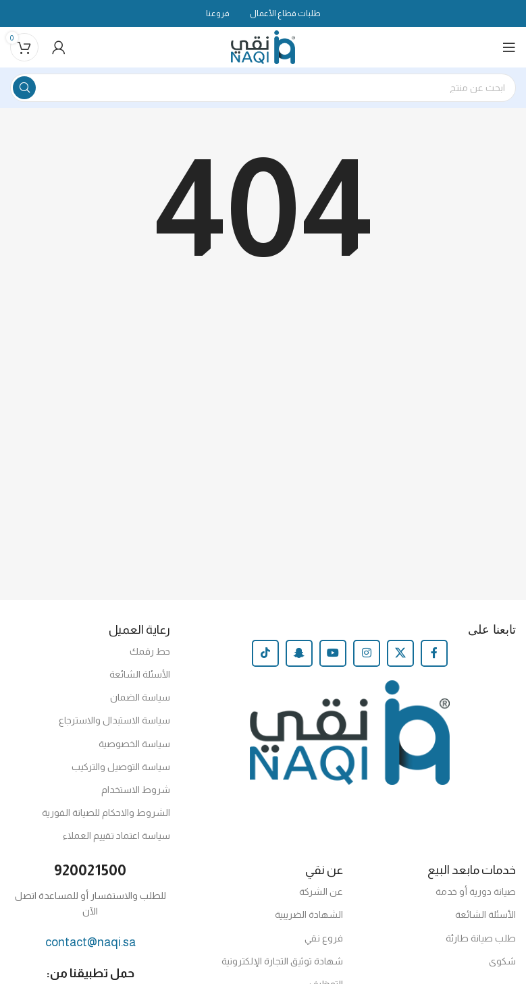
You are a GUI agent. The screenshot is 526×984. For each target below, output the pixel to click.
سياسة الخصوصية (134, 743)
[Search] (263, 88)
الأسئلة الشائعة (139, 674)
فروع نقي (324, 938)
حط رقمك (150, 651)
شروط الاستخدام (135, 789)
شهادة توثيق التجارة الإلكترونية (282, 961)
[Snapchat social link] (299, 653)
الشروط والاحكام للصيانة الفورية (106, 812)
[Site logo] (263, 46)
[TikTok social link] (265, 653)
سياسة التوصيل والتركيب (121, 766)
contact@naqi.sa (90, 942)
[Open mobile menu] (509, 47)
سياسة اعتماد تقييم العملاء (116, 835)
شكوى (502, 961)
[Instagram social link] (366, 653)
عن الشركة (321, 891)
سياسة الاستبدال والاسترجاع (114, 720)
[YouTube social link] (332, 653)
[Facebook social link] (434, 653)
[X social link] (400, 653)
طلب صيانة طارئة (481, 938)
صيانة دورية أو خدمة (476, 891)
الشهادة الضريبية (309, 914)
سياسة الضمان (140, 697)
